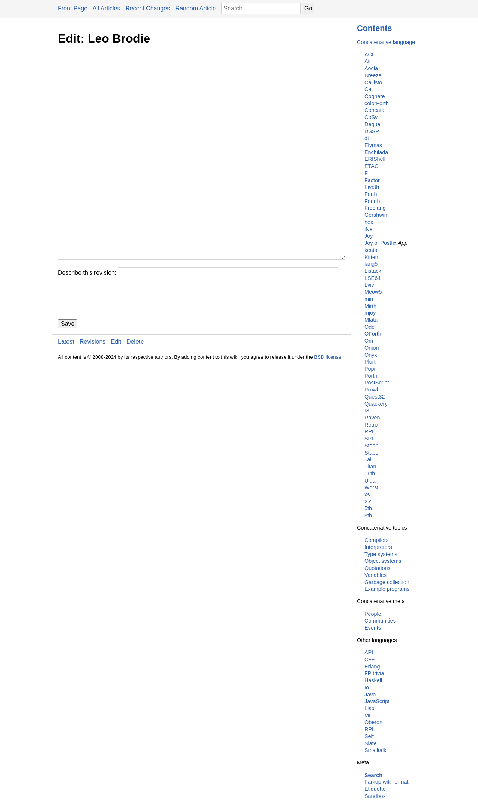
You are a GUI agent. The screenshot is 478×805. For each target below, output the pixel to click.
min (368, 299)
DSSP (371, 131)
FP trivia (374, 673)
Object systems (382, 561)
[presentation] (114, 343)
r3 (366, 411)
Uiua (370, 481)
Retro (371, 425)
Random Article (196, 8)
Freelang (375, 208)
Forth (370, 194)
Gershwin (375, 215)
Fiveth (371, 187)
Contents (374, 28)
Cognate (374, 96)
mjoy (370, 313)
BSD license (327, 402)
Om (368, 341)
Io (366, 687)
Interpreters (378, 547)
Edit (116, 386)
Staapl (372, 446)
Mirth (370, 306)
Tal (367, 459)
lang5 (371, 264)
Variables (375, 575)
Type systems (380, 554)
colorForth (376, 103)
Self (369, 736)
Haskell (373, 680)
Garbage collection (386, 582)
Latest (66, 386)
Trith (369, 474)
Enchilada (376, 152)
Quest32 (374, 397)
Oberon (373, 722)
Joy (368, 236)
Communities (380, 621)
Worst (371, 487)
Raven (372, 418)
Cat (368, 89)
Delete (135, 386)
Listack (372, 271)
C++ (369, 659)
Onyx (370, 355)
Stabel (372, 453)
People (372, 614)
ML (368, 715)
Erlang (372, 667)
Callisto (373, 82)
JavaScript (376, 701)
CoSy (371, 117)
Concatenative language (386, 42)
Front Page (72, 8)
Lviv (369, 285)
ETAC (371, 166)
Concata (374, 110)
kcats (370, 250)
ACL (369, 54)
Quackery (376, 404)
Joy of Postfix (380, 243)
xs (367, 494)
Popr (370, 369)
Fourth (372, 201)
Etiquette (375, 789)
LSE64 (372, 278)
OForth (372, 334)
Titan (370, 466)
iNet (369, 229)
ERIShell (374, 159)
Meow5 (373, 292)
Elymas (373, 145)
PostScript (376, 383)
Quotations (377, 568)
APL (369, 652)
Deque (372, 124)
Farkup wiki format (386, 782)
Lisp (369, 708)
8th (368, 515)
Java (370, 695)
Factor (372, 180)
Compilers (376, 540)
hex (368, 222)
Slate (370, 743)
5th (368, 508)
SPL (369, 438)
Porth (370, 376)
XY (368, 502)
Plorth (371, 362)
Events (372, 628)
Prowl (371, 390)
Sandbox (375, 796)
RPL (369, 431)
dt (366, 138)
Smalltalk (375, 750)
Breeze (373, 75)
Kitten (371, 257)
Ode (369, 327)
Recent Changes (147, 8)
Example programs (387, 589)
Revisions (92, 386)
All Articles (106, 8)
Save (67, 368)
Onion (371, 348)
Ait (367, 61)
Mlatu (371, 320)
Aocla (371, 68)
